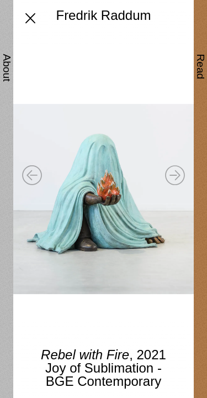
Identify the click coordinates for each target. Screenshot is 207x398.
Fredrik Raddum (103, 15)
